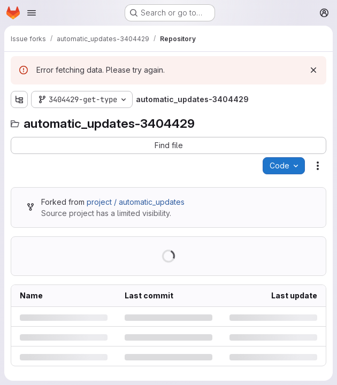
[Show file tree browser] (19, 99)
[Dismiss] (313, 70)
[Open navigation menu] (31, 12)
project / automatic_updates (136, 201)
